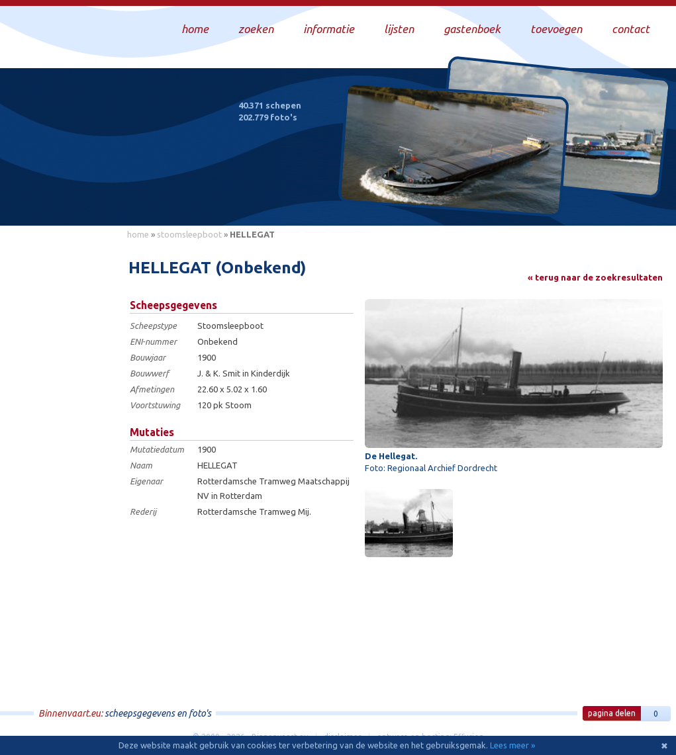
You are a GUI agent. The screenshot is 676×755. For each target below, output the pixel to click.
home (138, 234)
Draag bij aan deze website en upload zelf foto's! (553, 201)
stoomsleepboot (189, 234)
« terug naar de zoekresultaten (595, 277)
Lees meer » (512, 745)
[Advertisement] (60, 444)
